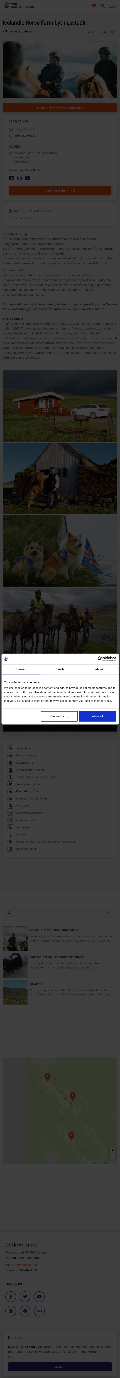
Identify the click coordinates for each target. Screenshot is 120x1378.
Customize (59, 716)
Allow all (97, 716)
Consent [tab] (21, 669)
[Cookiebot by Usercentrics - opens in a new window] (100, 659)
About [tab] (99, 669)
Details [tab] (60, 669)
